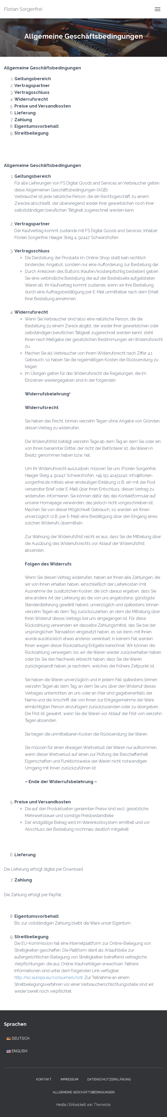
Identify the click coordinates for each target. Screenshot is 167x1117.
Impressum (69, 1079)
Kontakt (44, 1079)
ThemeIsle (102, 1105)
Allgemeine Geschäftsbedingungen (84, 1092)
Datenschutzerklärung (109, 1079)
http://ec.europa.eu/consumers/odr (48, 977)
